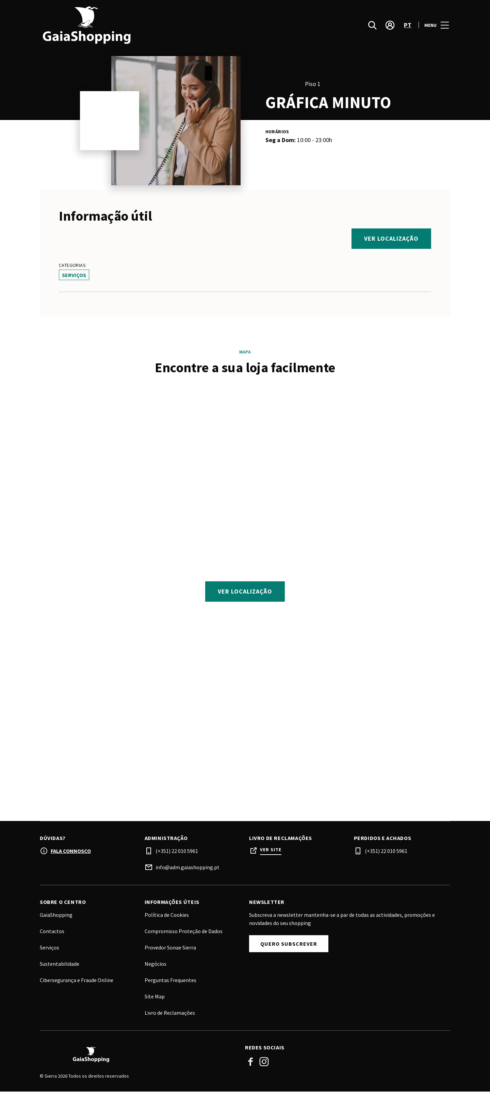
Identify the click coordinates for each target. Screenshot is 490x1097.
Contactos (52, 936)
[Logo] (138, 1060)
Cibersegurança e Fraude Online (76, 985)
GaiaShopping (56, 920)
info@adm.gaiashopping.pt (187, 872)
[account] (390, 28)
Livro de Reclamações (170, 1018)
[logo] (143, 28)
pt (407, 28)
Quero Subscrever (288, 949)
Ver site (270, 855)
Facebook (250, 1067)
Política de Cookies (167, 920)
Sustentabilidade (59, 969)
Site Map (155, 1001)
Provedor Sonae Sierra (170, 952)
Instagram (264, 1067)
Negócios (155, 969)
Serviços (49, 952)
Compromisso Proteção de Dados (184, 936)
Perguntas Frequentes (170, 985)
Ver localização (391, 238)
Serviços (74, 275)
